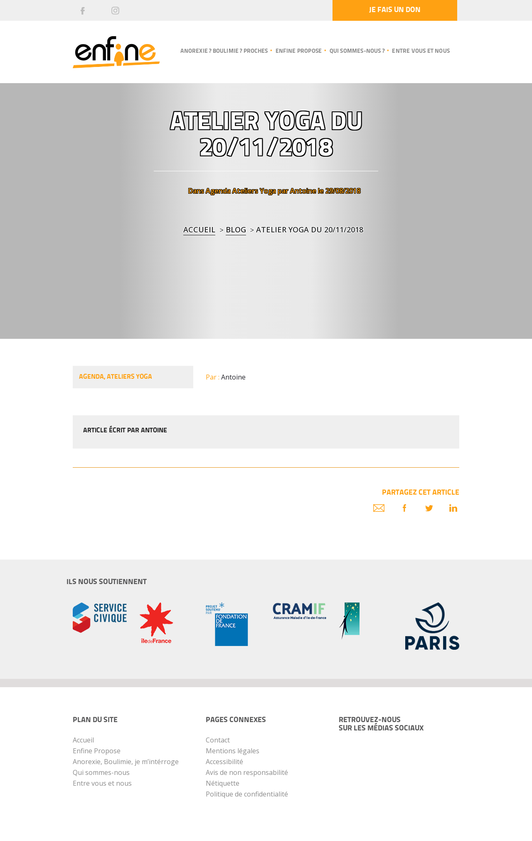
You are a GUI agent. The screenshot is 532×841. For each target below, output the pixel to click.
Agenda (218, 190)
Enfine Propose (97, 750)
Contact (218, 740)
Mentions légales (232, 750)
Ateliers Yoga (254, 190)
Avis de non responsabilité (247, 772)
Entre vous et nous (421, 51)
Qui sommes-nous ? (357, 51)
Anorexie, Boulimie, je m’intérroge (126, 761)
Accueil (199, 229)
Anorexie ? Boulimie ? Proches (224, 51)
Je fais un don (395, 10)
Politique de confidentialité (247, 794)
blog (236, 229)
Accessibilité (224, 761)
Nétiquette (222, 783)
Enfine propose (299, 51)
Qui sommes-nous (101, 772)
